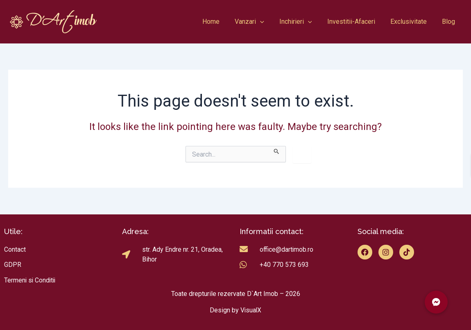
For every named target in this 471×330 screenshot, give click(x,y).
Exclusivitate (412, 21)
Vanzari (259, 21)
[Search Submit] (277, 150)
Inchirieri (303, 21)
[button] (436, 302)
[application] (270, 21)
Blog (449, 21)
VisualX (251, 310)
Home (222, 21)
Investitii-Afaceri (356, 21)
